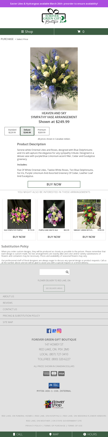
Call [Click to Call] (18, 434)
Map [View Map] (54, 434)
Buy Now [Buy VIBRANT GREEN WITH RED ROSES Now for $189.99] (89, 237)
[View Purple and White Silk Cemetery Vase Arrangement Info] (54, 214)
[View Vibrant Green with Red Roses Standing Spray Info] (89, 214)
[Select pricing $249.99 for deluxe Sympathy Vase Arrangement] (27, 131)
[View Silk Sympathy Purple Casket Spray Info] (19, 214)
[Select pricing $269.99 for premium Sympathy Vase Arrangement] (41, 131)
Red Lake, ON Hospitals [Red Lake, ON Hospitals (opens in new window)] (48, 416)
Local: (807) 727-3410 (54, 354)
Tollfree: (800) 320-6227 (54, 359)
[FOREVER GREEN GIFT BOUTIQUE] (54, 24)
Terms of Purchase (54, 425)
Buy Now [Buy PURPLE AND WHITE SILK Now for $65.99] (54, 237)
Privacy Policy (34, 425)
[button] (54, 385)
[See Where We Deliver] (54, 288)
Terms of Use (75, 425)
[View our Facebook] (49, 332)
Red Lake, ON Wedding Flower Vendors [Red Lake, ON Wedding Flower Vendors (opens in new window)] (84, 416)
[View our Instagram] (59, 332)
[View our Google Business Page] (54, 332)
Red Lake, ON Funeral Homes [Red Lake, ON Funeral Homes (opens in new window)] (17, 416)
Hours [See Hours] (90, 434)
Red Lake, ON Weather (38, 420)
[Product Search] (54, 272)
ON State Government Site (67, 420)
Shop (27, 31)
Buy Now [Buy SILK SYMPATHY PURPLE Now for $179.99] (19, 237)
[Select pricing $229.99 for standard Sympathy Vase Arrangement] (12, 131)
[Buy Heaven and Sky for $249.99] (54, 184)
